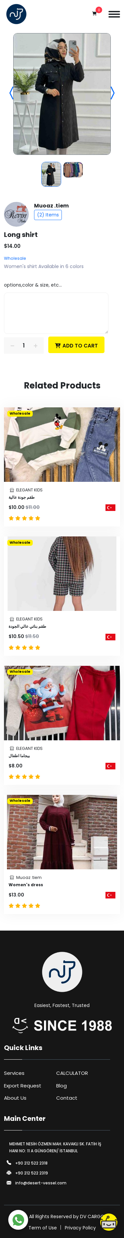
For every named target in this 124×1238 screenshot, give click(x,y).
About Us (15, 1097)
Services (14, 1073)
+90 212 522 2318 (31, 1163)
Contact (66, 1097)
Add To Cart (76, 345)
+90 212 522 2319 (31, 1173)
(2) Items (48, 214)
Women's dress (26, 885)
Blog (61, 1085)
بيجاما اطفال (19, 755)
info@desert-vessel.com (40, 1183)
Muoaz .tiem (51, 205)
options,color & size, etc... (33, 285)
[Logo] (16, 14)
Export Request (22, 1085)
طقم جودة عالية (22, 497)
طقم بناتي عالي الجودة (27, 626)
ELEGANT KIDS (29, 490)
